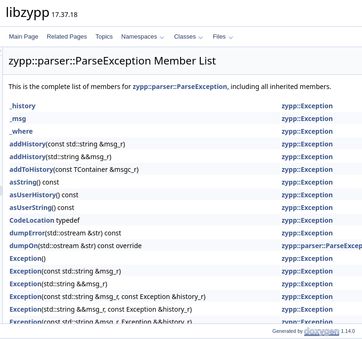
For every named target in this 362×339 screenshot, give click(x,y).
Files (223, 36)
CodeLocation (149, 230)
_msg (135, 128)
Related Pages (67, 36)
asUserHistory (150, 205)
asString (141, 192)
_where (139, 141)
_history (140, 116)
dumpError (145, 243)
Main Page (23, 36)
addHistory (145, 154)
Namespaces (142, 36)
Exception (143, 268)
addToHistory (149, 179)
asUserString (148, 217)
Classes (188, 36)
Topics (104, 36)
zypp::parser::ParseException (298, 86)
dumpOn (141, 255)
